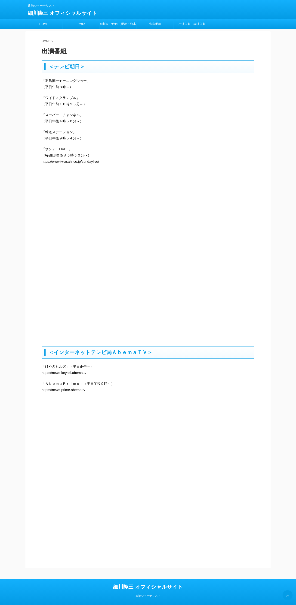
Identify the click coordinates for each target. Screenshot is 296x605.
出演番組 (155, 24)
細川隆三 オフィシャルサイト (62, 13)
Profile (81, 24)
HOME (43, 24)
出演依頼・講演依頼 (192, 24)
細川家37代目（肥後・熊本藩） (118, 25)
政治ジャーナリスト (148, 595)
